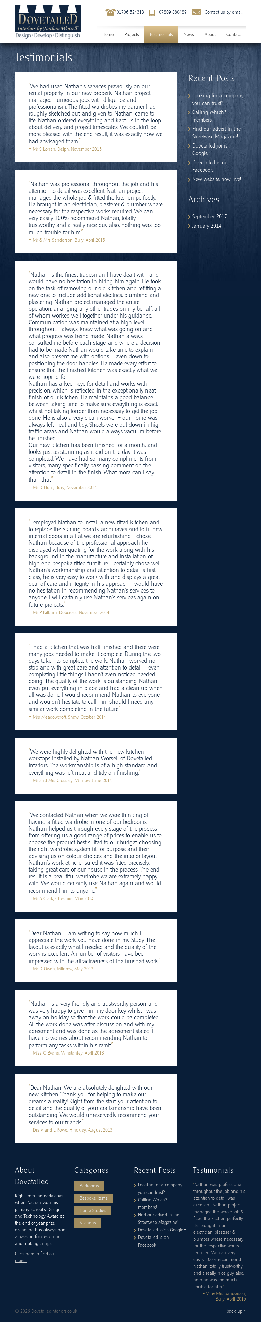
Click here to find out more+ (35, 1257)
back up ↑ (236, 1311)
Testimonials (161, 34)
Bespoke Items (94, 1198)
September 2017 (209, 216)
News (189, 34)
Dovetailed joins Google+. (162, 1230)
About (210, 34)
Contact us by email (224, 12)
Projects (131, 34)
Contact (233, 34)
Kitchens (88, 1222)
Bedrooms (89, 1186)
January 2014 (207, 226)
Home (108, 34)
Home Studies (93, 1210)
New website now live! (216, 179)
